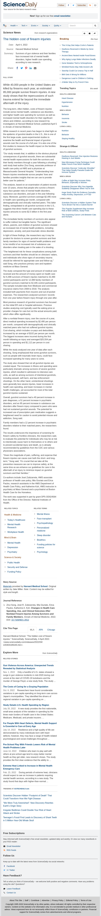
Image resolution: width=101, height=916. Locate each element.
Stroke (64, 122)
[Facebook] (17, 68)
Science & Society (12, 557)
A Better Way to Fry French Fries (75, 82)
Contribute (35, 900)
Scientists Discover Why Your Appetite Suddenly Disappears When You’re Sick (78, 187)
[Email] (35, 68)
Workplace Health (15, 532)
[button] (84, 33)
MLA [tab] (32, 630)
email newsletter (62, 16)
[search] (95, 25)
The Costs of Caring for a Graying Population (25, 687)
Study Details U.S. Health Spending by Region (26, 705)
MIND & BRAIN (65, 110)
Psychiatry (12, 552)
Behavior (65, 114)
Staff (26, 900)
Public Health (13, 562)
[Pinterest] (26, 68)
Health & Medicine (12, 515)
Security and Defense (17, 567)
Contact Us (11, 893)
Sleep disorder (43, 535)
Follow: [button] (61, 5)
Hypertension (67, 102)
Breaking (64, 39)
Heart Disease (68, 98)
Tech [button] (24, 26)
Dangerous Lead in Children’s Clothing (77, 78)
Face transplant (44, 519)
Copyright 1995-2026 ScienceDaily (20, 904)
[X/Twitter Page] (73, 5)
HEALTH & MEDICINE (68, 94)
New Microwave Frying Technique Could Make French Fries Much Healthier (78, 163)
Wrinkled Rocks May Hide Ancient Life (77, 67)
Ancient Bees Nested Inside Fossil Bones (78, 55)
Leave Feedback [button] (13, 889)
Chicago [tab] (51, 630)
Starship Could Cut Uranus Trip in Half (77, 71)
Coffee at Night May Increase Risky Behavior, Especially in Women (76, 181)
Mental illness (43, 514)
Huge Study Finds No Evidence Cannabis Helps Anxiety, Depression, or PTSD (79, 193)
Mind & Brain (10, 537)
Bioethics (41, 540)
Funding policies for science (46, 546)
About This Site (16, 900)
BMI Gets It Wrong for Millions (74, 74)
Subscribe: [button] (81, 5)
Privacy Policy (57, 900)
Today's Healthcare (16, 520)
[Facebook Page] (68, 5)
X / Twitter (11, 870)
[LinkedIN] (30, 68)
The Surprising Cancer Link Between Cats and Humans (79, 216)
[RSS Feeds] (90, 5)
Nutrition (65, 106)
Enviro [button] (34, 26)
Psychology (42, 552)
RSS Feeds (11, 850)
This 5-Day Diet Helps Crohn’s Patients (78, 45)
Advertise (45, 900)
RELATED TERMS (40, 508)
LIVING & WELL (66, 126)
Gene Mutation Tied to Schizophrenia (77, 63)
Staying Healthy (68, 138)
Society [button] (46, 26)
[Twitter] (21, 68)
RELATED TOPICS (11, 508)
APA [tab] (41, 630)
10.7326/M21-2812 (20, 620)
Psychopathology (45, 523)
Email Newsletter (14, 846)
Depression (12, 547)
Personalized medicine (43, 529)
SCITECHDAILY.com (21, 789)
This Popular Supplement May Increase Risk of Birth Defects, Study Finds (78, 210)
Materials (7, 586)
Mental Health (13, 543)
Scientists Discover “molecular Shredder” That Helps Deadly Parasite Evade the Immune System (78, 170)
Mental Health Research (13, 526)
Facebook (11, 866)
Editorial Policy (72, 900)
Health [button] (13, 26)
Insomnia (65, 118)
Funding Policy (14, 572)
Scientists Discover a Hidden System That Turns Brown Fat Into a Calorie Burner (79, 204)
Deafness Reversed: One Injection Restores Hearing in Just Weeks (80, 157)
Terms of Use (85, 900)
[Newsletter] (95, 5)
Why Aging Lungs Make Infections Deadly (79, 59)
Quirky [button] (57, 26)
